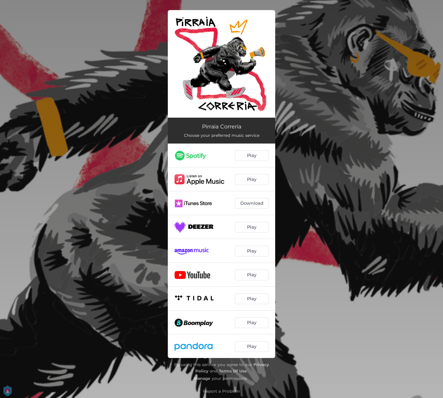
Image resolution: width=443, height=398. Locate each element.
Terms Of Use (233, 370)
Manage (202, 378)
